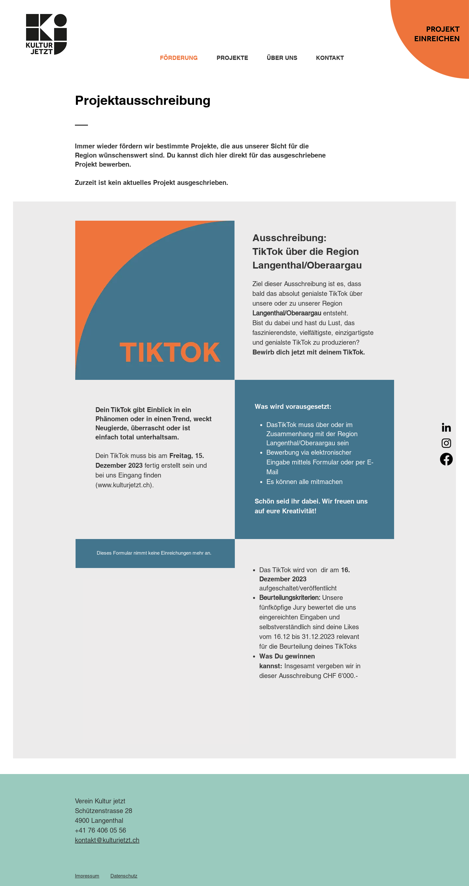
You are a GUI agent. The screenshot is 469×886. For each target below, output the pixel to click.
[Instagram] (446, 443)
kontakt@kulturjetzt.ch (107, 840)
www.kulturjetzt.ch (124, 485)
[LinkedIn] (446, 427)
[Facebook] (446, 459)
